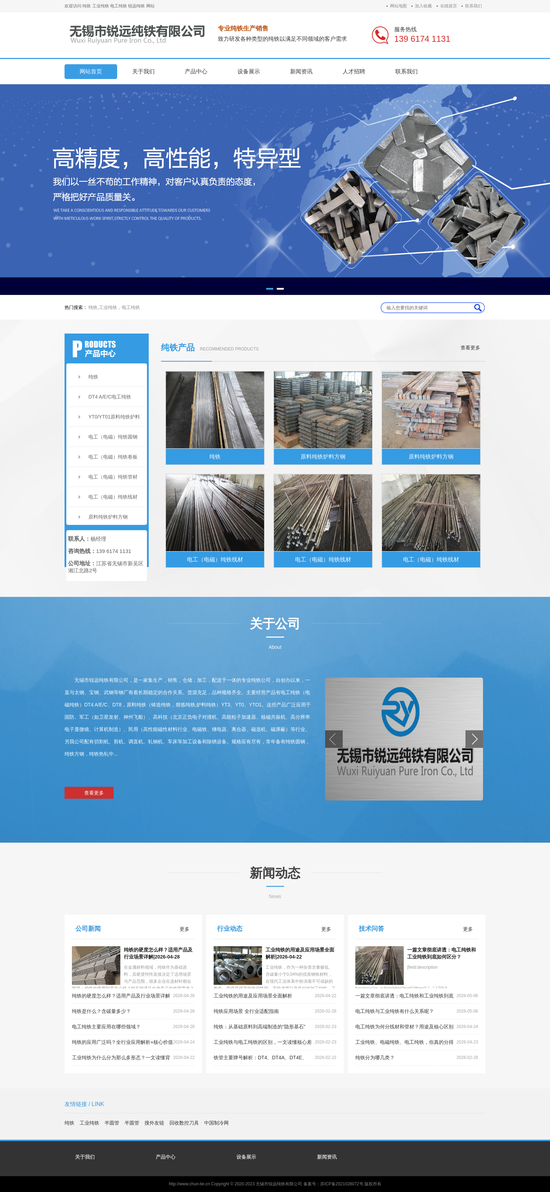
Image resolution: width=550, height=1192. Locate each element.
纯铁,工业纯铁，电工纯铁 (114, 307)
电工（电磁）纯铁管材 (113, 477)
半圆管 (112, 1123)
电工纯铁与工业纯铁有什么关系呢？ (416, 1011)
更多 (184, 929)
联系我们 (473, 6)
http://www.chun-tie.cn (189, 1183)
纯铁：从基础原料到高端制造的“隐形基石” (275, 1026)
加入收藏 (423, 6)
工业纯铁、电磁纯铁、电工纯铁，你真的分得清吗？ (416, 1042)
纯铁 (93, 377)
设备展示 (246, 1157)
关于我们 (85, 1157)
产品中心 (165, 1157)
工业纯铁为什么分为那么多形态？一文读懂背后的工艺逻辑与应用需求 (133, 1058)
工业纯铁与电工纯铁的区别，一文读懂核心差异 (275, 1042)
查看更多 (470, 347)
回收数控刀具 (184, 1123)
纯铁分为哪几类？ (416, 1057)
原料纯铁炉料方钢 (108, 517)
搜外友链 (154, 1123)
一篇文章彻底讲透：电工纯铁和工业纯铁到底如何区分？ (416, 996)
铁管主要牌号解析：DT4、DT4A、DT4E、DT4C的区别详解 (275, 1058)
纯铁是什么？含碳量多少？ (133, 1011)
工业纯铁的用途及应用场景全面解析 (275, 995)
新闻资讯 (327, 1157)
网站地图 (398, 6)
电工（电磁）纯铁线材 (113, 497)
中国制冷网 (216, 1123)
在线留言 (448, 6)
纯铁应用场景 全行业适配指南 (275, 1011)
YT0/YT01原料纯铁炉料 (114, 417)
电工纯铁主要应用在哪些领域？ (133, 1026)
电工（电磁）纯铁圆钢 (113, 437)
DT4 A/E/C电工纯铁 (109, 397)
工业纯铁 (89, 1123)
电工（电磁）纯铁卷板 (113, 457)
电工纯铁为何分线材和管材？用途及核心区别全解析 (416, 1027)
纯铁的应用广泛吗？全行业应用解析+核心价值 (133, 1042)
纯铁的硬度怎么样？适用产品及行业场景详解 (133, 995)
